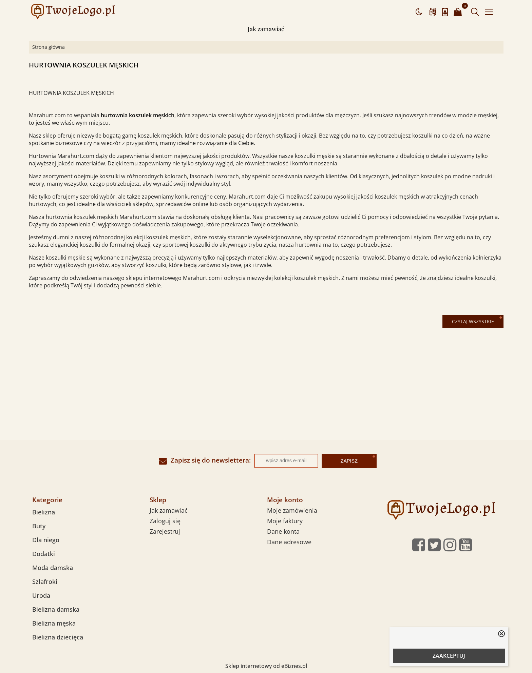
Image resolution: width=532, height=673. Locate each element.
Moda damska (52, 568)
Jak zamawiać (266, 29)
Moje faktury (285, 521)
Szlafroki (44, 581)
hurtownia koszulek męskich (137, 115)
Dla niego (45, 540)
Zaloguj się (165, 521)
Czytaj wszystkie (473, 321)
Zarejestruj (165, 531)
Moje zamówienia (292, 510)
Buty (38, 526)
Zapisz (349, 461)
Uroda (41, 595)
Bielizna (43, 512)
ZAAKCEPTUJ (449, 655)
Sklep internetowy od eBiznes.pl (266, 666)
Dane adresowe (289, 542)
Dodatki (43, 554)
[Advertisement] (266, 389)
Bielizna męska (54, 623)
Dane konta (283, 531)
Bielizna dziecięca (57, 637)
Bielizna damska (55, 609)
